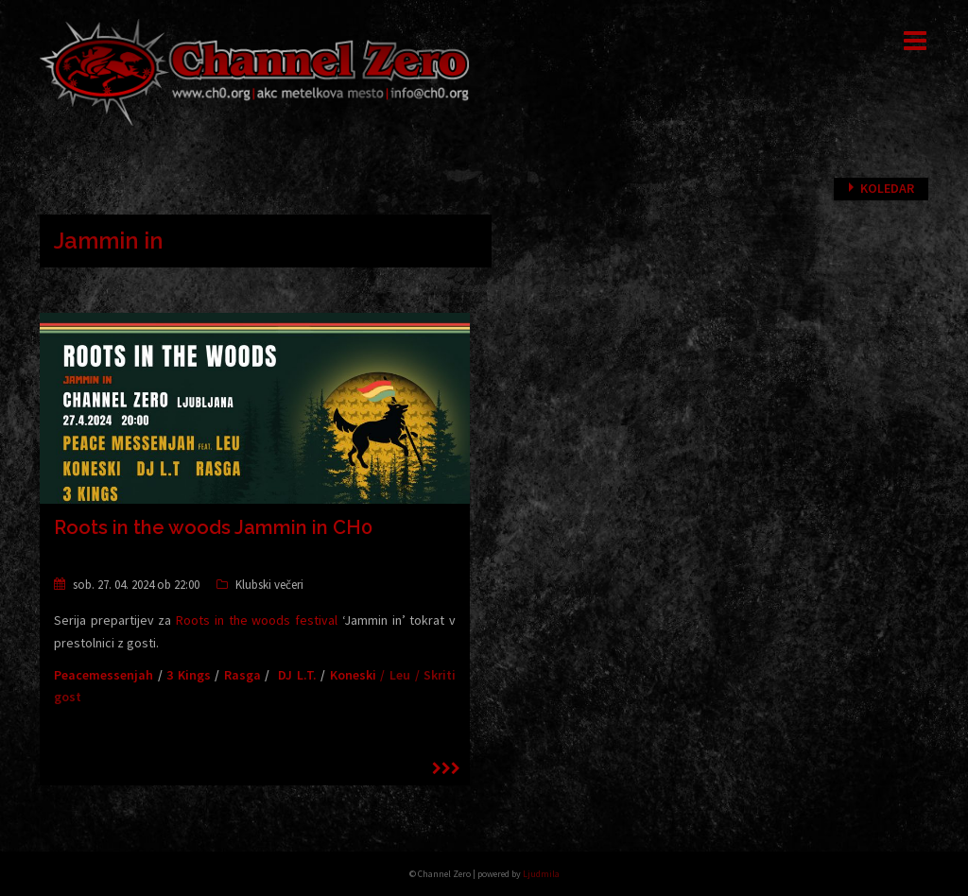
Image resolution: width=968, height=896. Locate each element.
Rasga (242, 674)
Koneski (353, 674)
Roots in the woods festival (256, 620)
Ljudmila (541, 874)
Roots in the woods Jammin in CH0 (213, 527)
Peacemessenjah (103, 674)
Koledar (887, 188)
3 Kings (188, 674)
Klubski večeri (269, 585)
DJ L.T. (297, 674)
